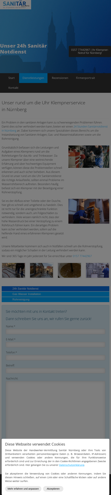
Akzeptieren (53, 488)
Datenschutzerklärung (71, 465)
